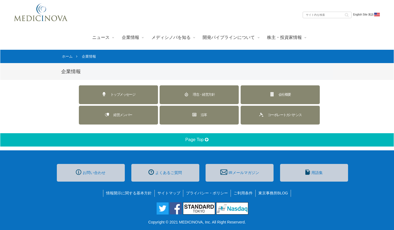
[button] (347, 14)
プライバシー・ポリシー (207, 193)
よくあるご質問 (165, 172)
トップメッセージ (118, 94)
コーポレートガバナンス (280, 114)
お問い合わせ (91, 172)
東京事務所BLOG (273, 193)
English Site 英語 (366, 14)
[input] (327, 15)
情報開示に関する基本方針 (129, 193)
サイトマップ (168, 193)
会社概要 (280, 94)
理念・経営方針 (199, 94)
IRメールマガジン (239, 172)
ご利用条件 (243, 193)
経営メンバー (118, 114)
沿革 (199, 114)
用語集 (314, 172)
